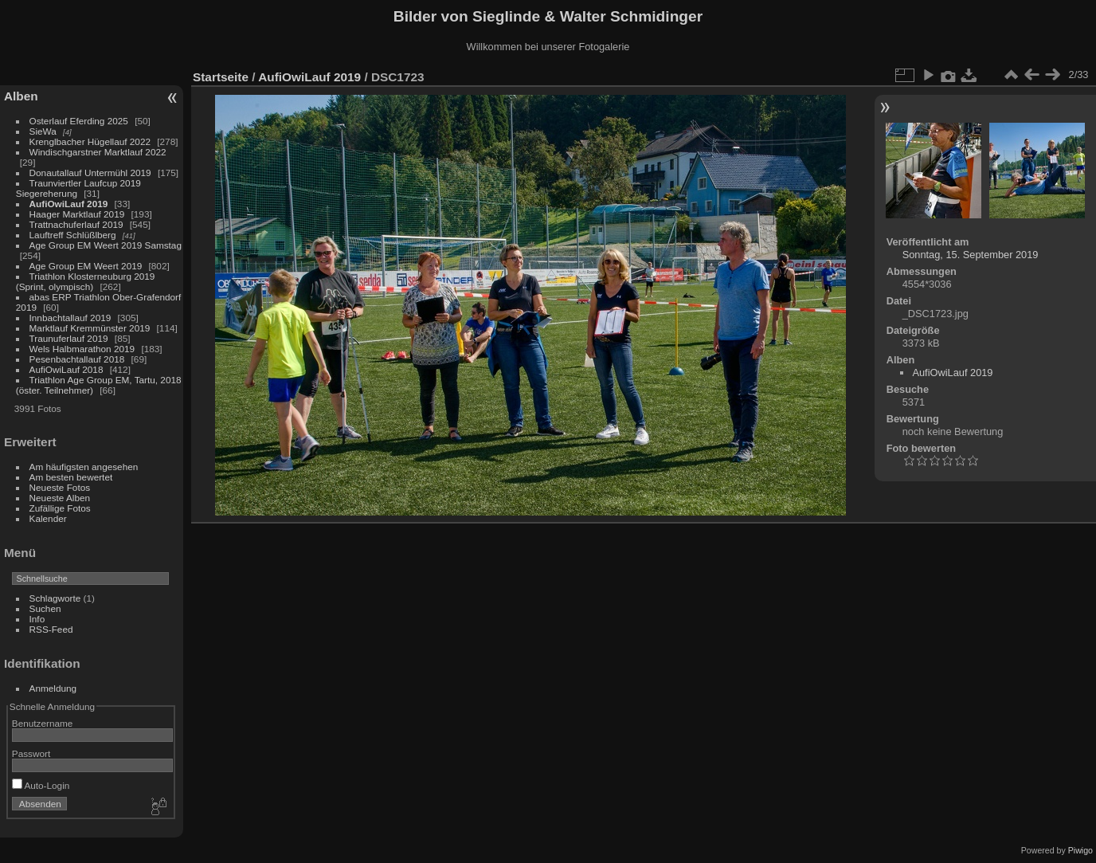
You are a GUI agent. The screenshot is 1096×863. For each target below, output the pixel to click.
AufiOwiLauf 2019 (68, 203)
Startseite (221, 77)
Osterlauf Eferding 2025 (78, 121)
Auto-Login (41, 785)
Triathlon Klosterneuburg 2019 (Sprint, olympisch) (85, 281)
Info (37, 619)
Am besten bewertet (71, 477)
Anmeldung (53, 688)
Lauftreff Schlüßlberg (72, 234)
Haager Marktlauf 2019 (77, 214)
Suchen (45, 608)
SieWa (43, 131)
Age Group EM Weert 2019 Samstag (105, 245)
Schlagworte (55, 598)
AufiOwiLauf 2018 (66, 369)
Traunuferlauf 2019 (68, 338)
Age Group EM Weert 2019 (86, 266)
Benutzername (42, 723)
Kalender (48, 518)
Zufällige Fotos (60, 508)
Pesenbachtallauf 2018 (77, 359)
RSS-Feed (51, 629)
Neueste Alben (60, 497)
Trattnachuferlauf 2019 (76, 224)
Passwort (31, 753)
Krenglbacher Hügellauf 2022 (90, 141)
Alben (21, 96)
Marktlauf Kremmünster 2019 (90, 328)
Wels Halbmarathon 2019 (82, 348)
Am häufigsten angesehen (84, 466)
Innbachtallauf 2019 (70, 317)
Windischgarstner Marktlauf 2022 (97, 152)
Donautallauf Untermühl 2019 (90, 172)
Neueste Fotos (60, 487)
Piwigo (1080, 850)
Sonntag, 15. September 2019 (970, 255)
